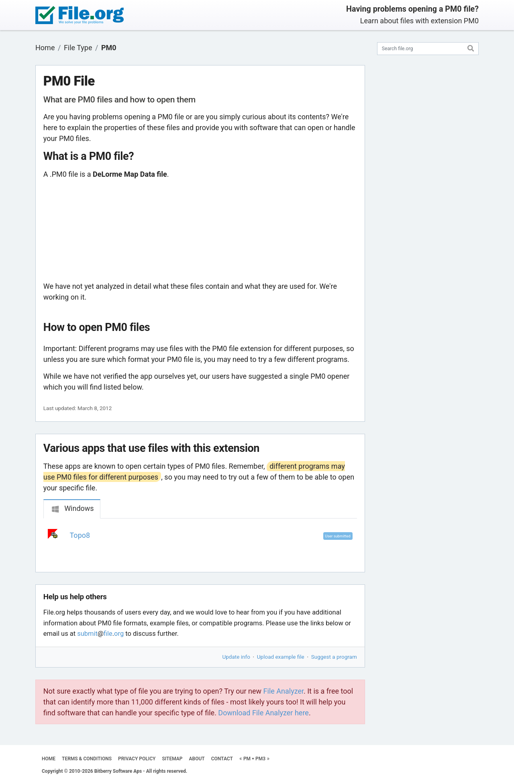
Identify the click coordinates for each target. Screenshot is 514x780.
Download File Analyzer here (263, 713)
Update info (236, 656)
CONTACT (222, 759)
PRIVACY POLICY (136, 759)
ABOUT (197, 759)
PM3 (260, 759)
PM (247, 759)
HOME (48, 759)
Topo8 (80, 535)
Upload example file (280, 656)
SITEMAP (172, 759)
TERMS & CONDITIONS (87, 759)
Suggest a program (334, 656)
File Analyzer (283, 691)
